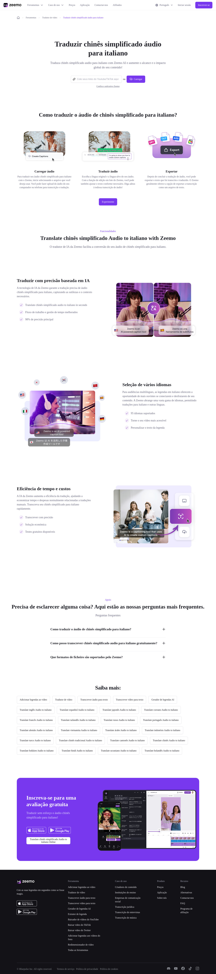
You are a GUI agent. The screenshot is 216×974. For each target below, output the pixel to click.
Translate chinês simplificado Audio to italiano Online (48, 840)
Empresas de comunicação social (128, 900)
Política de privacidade (87, 969)
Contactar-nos (101, 5)
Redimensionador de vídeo (81, 944)
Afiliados (117, 5)
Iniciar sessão (184, 5)
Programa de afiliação (186, 910)
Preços (72, 5)
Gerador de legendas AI (79, 908)
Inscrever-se (204, 5)
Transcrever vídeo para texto (81, 903)
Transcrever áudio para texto (81, 898)
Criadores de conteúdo (126, 887)
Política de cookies (109, 969)
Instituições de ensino (125, 892)
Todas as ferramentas (78, 950)
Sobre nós (162, 898)
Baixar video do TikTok (79, 925)
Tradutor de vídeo (49, 17)
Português (164, 5)
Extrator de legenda (77, 914)
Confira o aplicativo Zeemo (108, 86)
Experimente (108, 201)
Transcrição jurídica (124, 907)
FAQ (182, 903)
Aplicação (85, 5)
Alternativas (186, 892)
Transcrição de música (125, 917)
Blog (182, 887)
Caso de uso (56, 5)
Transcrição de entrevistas (127, 912)
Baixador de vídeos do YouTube (83, 919)
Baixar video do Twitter (79, 930)
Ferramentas (35, 5)
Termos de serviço (65, 969)
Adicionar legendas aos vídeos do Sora (84, 937)
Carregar (136, 79)
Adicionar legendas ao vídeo (81, 887)
